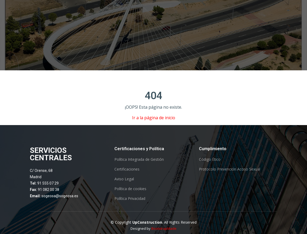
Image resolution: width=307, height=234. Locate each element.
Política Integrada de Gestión (139, 159)
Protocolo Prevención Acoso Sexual (229, 169)
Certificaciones (126, 169)
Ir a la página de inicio (153, 118)
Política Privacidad (129, 198)
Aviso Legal (124, 179)
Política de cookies (130, 189)
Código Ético (210, 159)
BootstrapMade (163, 228)
